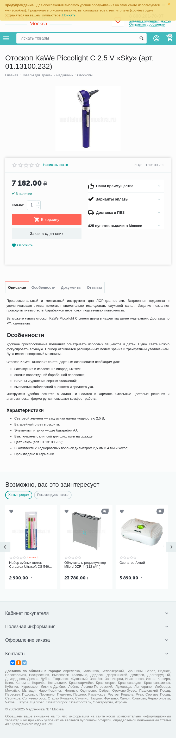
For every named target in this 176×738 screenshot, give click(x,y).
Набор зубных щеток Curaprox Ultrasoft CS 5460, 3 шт (30, 565)
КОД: (138, 165)
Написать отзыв (55, 165)
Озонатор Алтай (132, 563)
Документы (71, 287)
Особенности (43, 287)
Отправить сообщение (147, 24)
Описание (17, 287)
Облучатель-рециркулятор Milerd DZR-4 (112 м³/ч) (85, 565)
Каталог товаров (6, 38)
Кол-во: (18, 205)
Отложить (22, 245)
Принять (69, 15)
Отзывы (94, 287)
